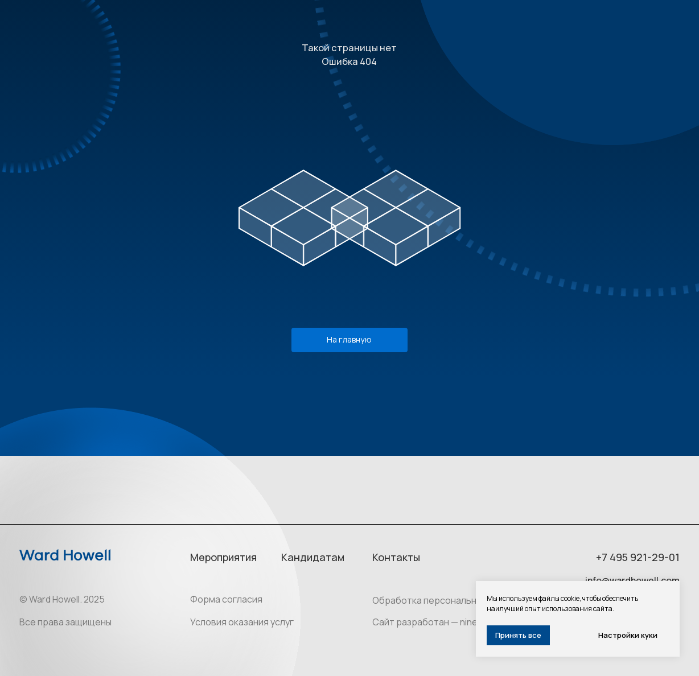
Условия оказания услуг (242, 622)
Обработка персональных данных (446, 600)
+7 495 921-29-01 (638, 557)
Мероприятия (223, 557)
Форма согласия (226, 599)
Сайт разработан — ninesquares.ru (447, 622)
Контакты (396, 557)
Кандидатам (312, 557)
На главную (349, 339)
